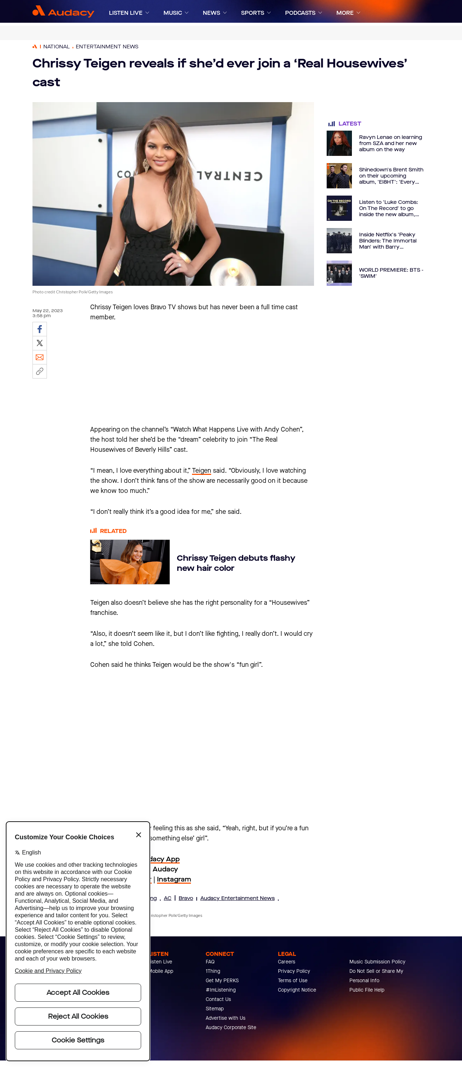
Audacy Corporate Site (231, 1027)
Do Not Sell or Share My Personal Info (376, 976)
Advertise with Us (225, 1018)
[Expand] (147, 13)
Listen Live (160, 961)
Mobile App (160, 971)
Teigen (201, 470)
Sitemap (215, 1008)
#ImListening (221, 990)
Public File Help (366, 990)
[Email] (39, 357)
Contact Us (218, 999)
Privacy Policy (294, 971)
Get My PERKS (222, 980)
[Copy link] (39, 371)
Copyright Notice (297, 990)
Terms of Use (293, 980)
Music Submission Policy (377, 961)
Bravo (186, 898)
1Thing (213, 971)
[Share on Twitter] (39, 343)
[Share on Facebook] (39, 329)
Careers (286, 961)
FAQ (210, 961)
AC (167, 898)
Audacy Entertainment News (237, 898)
